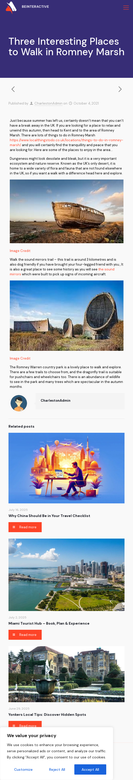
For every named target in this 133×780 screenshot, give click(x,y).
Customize (23, 769)
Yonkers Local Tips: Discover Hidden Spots (47, 714)
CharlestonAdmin (48, 103)
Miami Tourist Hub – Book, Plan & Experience (49, 623)
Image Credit (20, 251)
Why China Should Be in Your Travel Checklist (49, 515)
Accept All (90, 769)
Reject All (57, 769)
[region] (56, 753)
